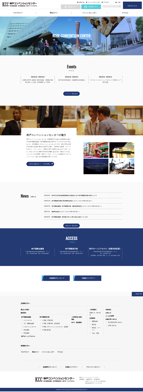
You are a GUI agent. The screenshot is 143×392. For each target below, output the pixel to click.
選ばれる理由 (25, 310)
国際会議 (95, 322)
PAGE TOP (139, 294)
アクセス (125, 13)
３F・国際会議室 (29, 324)
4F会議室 (26, 330)
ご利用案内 (92, 310)
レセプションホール (30, 327)
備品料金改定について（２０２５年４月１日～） (67, 211)
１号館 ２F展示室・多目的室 (51, 324)
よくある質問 (110, 316)
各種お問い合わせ (111, 320)
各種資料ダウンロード (57, 278)
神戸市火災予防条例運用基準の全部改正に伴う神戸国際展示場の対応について (76, 195)
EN (119, 2)
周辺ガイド (54, 13)
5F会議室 (26, 334)
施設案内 (23, 313)
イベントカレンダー (89, 13)
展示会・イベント (96, 329)
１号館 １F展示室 (47, 321)
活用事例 (92, 319)
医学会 (94, 325)
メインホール (28, 321)
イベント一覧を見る (71, 93)
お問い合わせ (112, 326)
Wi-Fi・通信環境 (76, 323)
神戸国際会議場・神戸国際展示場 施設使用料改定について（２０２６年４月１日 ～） (79, 206)
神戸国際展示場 (44, 318)
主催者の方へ (25, 304)
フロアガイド (18, 13)
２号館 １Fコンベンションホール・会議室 (55, 327)
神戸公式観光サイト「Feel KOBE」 (40, 164)
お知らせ (82, 2)
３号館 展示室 (46, 330)
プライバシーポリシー (93, 367)
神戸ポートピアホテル (28, 337)
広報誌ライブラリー (88, 278)
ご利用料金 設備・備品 (77, 319)
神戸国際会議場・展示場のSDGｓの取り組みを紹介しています (71, 217)
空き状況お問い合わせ (115, 323)
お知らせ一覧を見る (71, 226)
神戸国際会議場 (26, 318)
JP (116, 2)
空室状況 (108, 310)
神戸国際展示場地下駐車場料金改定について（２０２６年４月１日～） (74, 201)
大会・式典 (95, 334)
